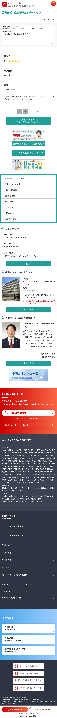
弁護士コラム (34, 584)
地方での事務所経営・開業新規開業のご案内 (15, 650)
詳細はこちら (27, 309)
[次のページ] (37, 111)
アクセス (5, 567)
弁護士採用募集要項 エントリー (13, 639)
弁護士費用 (6, 552)
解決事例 (5, 584)
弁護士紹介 (6, 545)
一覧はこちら (27, 263)
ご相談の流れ (7, 560)
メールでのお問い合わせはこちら (28, 153)
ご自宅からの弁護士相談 (11, 598)
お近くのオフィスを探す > (28, 716)
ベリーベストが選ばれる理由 (14, 574)
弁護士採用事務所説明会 (10, 628)
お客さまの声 (7, 591)
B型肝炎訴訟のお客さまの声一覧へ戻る (27, 120)
